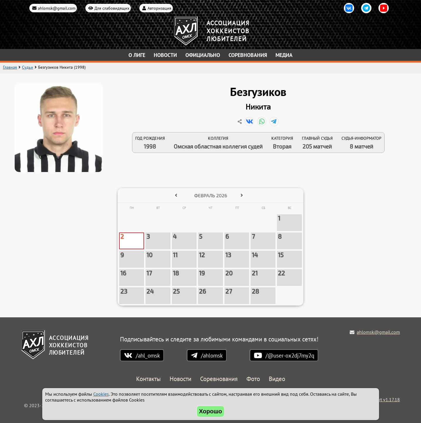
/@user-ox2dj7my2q (290, 355)
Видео (277, 379)
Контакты (148, 379)
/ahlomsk (212, 355)
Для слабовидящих (111, 8)
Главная (10, 67)
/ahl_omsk (148, 355)
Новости (165, 55)
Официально (202, 55)
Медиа (283, 55)
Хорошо (210, 411)
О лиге (137, 55)
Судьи (27, 67)
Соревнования (248, 55)
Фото (253, 379)
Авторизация (159, 8)
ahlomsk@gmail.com (56, 8)
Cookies (101, 394)
